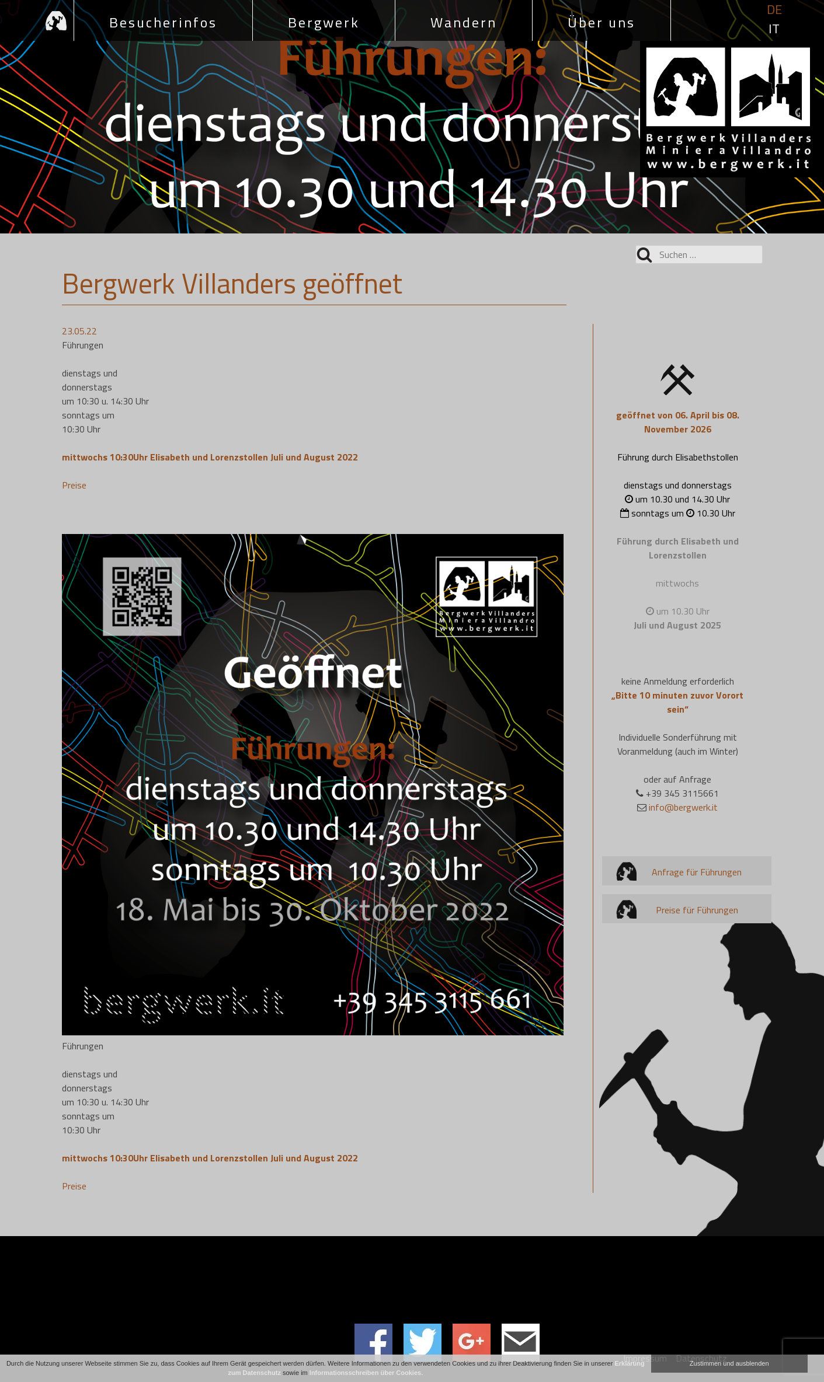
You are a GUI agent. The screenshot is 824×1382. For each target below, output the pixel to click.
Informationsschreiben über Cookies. (366, 1372)
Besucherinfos (163, 22)
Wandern (463, 22)
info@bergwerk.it (683, 807)
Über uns (601, 22)
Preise (74, 485)
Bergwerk (324, 22)
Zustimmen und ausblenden (729, 1363)
